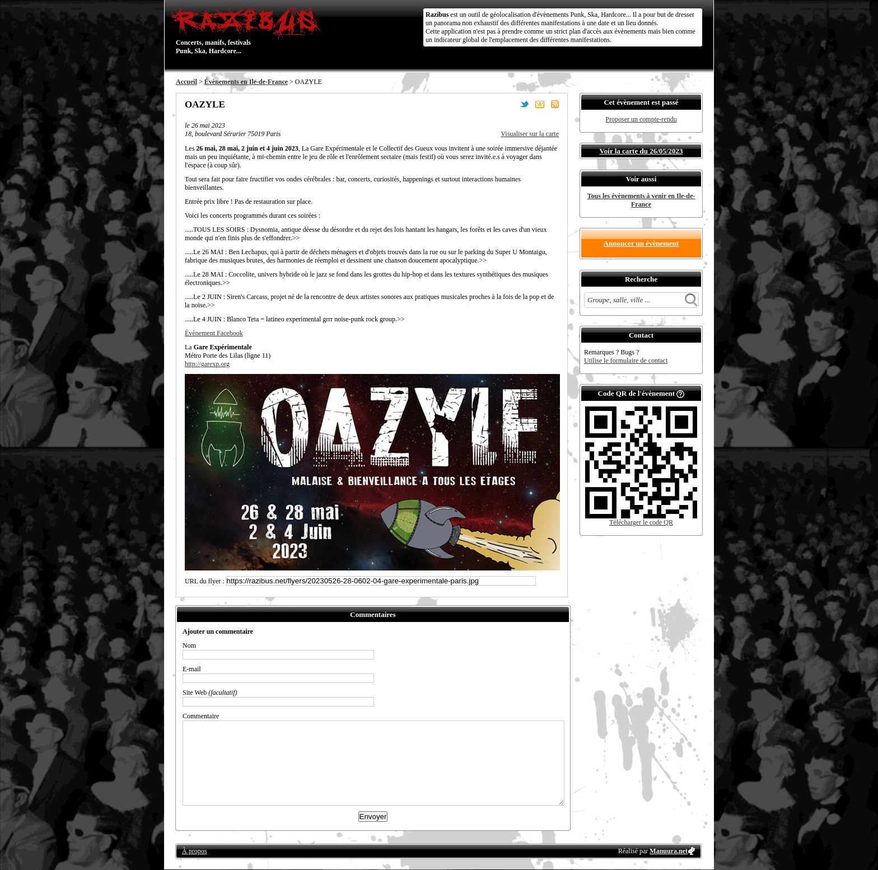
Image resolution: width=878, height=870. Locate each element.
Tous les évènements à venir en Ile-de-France (641, 200)
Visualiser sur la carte (530, 134)
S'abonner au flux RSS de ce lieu (554, 104)
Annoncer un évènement (641, 243)
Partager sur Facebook (509, 104)
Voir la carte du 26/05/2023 (641, 151)
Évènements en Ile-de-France (246, 82)
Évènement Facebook (214, 333)
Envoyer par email (539, 104)
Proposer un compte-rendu (640, 119)
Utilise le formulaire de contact (625, 360)
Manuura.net (669, 851)
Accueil (186, 82)
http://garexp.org (207, 364)
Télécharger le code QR (641, 522)
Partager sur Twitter (524, 104)
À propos (194, 851)
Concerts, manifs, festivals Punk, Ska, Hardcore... (248, 30)
